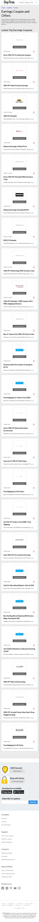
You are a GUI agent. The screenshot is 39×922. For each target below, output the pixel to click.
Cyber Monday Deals (8, 873)
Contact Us (27, 905)
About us (4, 818)
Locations (4, 856)
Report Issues (17, 771)
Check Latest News (17, 781)
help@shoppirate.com (8, 859)
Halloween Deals (6, 877)
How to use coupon (7, 836)
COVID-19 (20, 903)
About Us (18, 905)
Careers (3, 821)
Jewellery (9, 7)
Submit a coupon (6, 839)
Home (3, 7)
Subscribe (33, 802)
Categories (11, 903)
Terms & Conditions (7, 905)
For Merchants (6, 825)
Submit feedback (6, 842)
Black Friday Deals (7, 870)
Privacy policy (29, 903)
